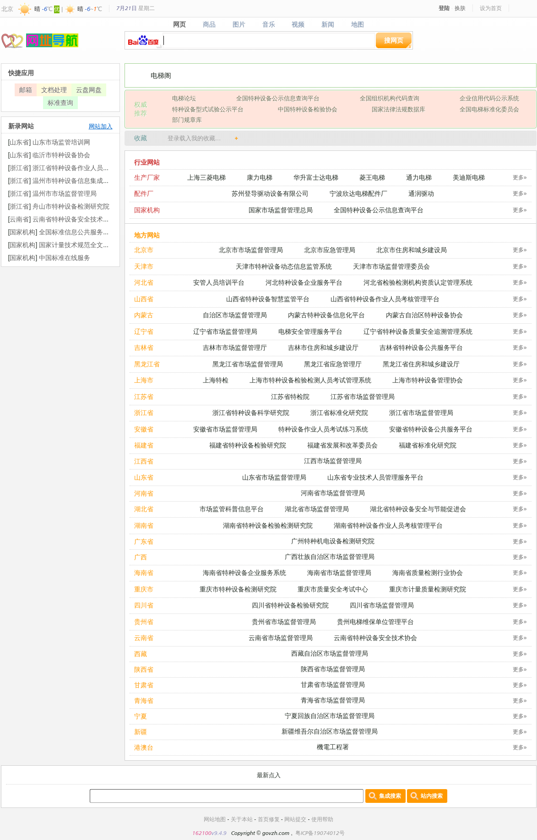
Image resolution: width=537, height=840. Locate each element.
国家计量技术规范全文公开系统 (84, 245)
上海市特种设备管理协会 (427, 380)
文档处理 (54, 90)
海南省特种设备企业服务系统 (244, 572)
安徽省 (143, 429)
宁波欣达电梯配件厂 (358, 193)
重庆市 (143, 589)
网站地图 (215, 819)
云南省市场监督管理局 (281, 637)
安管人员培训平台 (218, 282)
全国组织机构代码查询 (389, 98)
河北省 (143, 282)
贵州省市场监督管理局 (284, 621)
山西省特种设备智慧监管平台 (267, 299)
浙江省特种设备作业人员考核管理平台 (87, 167)
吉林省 (143, 347)
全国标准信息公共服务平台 (77, 232)
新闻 (328, 24)
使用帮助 (322, 819)
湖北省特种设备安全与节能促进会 (418, 509)
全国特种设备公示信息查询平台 (278, 98)
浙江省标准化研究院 (339, 412)
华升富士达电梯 (315, 177)
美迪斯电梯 (469, 177)
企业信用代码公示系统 (489, 98)
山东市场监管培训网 (61, 142)
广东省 (143, 541)
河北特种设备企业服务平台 (304, 282)
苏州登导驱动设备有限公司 (270, 193)
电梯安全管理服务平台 (310, 331)
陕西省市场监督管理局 (333, 669)
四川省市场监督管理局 (382, 605)
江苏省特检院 (290, 396)
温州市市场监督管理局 (65, 193)
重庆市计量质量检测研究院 (427, 589)
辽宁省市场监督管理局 (225, 331)
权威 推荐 (140, 108)
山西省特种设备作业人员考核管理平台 (385, 299)
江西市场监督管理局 (333, 460)
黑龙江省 (147, 364)
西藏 (140, 654)
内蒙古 (143, 315)
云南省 (143, 637)
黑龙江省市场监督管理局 (247, 364)
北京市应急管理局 (329, 250)
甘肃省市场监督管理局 (333, 684)
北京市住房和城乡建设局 (411, 250)
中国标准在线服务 (64, 257)
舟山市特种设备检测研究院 (71, 206)
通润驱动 (421, 193)
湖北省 (143, 509)
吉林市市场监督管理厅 (235, 347)
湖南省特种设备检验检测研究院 (268, 525)
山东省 (143, 477)
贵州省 (143, 621)
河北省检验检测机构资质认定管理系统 (417, 282)
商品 (209, 24)
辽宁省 (143, 331)
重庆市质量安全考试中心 (333, 589)
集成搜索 (390, 795)
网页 (179, 24)
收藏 (140, 138)
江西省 (143, 461)
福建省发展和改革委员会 (342, 445)
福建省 (143, 445)
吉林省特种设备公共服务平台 (421, 347)
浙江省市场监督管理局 (421, 412)
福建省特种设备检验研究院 (247, 445)
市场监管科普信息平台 (232, 509)
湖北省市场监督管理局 (317, 509)
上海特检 (215, 380)
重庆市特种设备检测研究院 (238, 589)
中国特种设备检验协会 (307, 109)
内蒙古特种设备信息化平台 (326, 315)
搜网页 (393, 40)
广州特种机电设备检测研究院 (332, 541)
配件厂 (143, 193)
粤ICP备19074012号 (320, 832)
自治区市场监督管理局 (235, 315)
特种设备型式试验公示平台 (208, 109)
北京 (7, 8)
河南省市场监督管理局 (333, 493)
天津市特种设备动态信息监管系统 (284, 266)
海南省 (143, 572)
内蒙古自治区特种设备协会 (424, 315)
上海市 (143, 380)
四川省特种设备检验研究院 (290, 605)
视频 (298, 24)
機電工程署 (333, 747)
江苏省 (143, 396)
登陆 (444, 8)
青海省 (143, 700)
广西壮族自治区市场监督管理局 (329, 556)
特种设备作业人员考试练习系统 (323, 429)
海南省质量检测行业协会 (427, 572)
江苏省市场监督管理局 (363, 396)
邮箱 (25, 90)
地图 (358, 24)
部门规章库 (187, 119)
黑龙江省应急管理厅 (333, 364)
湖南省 (143, 525)
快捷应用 (21, 73)
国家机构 (147, 210)
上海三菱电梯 (206, 177)
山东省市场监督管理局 (274, 477)
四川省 (143, 605)
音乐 (268, 24)
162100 (202, 832)
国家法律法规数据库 (398, 109)
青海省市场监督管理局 (333, 700)
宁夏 (140, 716)
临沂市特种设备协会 (61, 155)
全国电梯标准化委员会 (489, 109)
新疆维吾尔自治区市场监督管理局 (330, 731)
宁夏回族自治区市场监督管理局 (329, 715)
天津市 (143, 266)
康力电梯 (259, 177)
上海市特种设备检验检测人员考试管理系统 (310, 380)
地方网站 (147, 235)
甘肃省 (143, 685)
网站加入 (101, 126)
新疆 (140, 731)
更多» (520, 177)
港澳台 (143, 747)
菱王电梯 (372, 177)
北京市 (143, 250)
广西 (140, 557)
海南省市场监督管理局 (339, 572)
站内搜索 (432, 795)
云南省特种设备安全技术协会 (375, 637)
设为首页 (491, 8)
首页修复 (269, 819)
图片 (239, 24)
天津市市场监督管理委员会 (391, 266)
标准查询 (60, 102)
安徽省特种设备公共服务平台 (430, 429)
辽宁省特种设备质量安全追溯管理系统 (417, 331)
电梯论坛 (184, 98)
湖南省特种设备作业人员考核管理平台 (388, 525)
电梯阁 (161, 75)
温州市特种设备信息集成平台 (74, 180)
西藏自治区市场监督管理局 (329, 653)
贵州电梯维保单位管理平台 (375, 621)
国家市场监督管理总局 (281, 210)
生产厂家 (147, 177)
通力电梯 (419, 177)
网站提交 (295, 819)
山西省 (143, 299)
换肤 (460, 8)
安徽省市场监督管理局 (225, 429)
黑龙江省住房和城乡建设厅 (421, 364)
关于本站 (242, 819)
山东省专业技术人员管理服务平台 (375, 477)
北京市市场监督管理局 (251, 250)
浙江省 (143, 412)
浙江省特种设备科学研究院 (250, 412)
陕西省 (143, 669)
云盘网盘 (89, 90)
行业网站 (147, 162)
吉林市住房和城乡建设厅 (323, 347)
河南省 (143, 493)
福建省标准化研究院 (427, 445)
